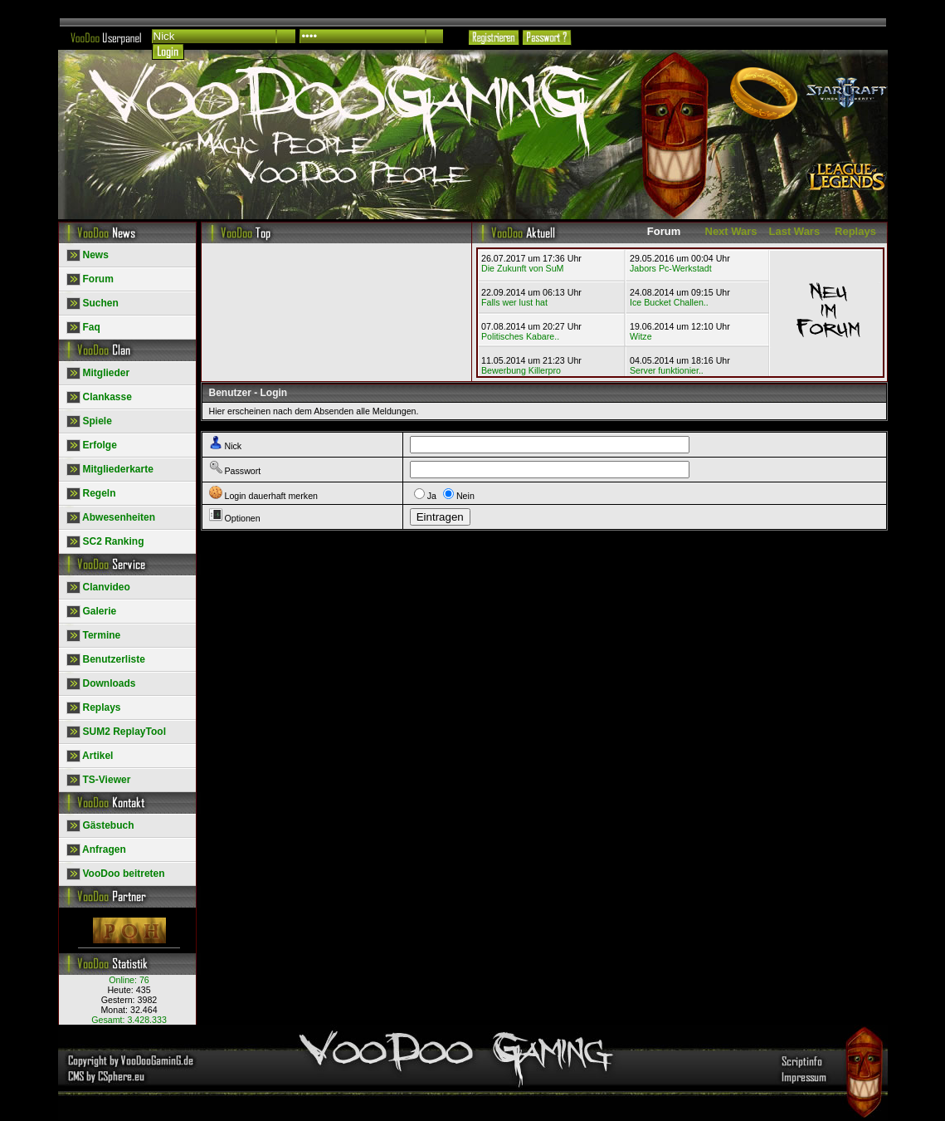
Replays (855, 231)
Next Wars (731, 231)
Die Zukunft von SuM (522, 268)
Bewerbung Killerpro (521, 370)
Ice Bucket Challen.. (669, 302)
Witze (641, 336)
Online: (129, 980)
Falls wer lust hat (514, 302)
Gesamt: (129, 1020)
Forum (663, 231)
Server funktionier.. (667, 370)
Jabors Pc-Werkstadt (671, 268)
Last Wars (795, 231)
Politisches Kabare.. (520, 336)
